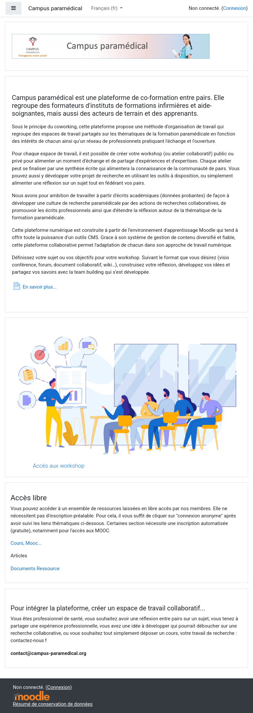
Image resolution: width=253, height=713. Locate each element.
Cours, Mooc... (26, 543)
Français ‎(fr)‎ (105, 8)
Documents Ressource (35, 569)
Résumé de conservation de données (53, 704)
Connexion (234, 8)
